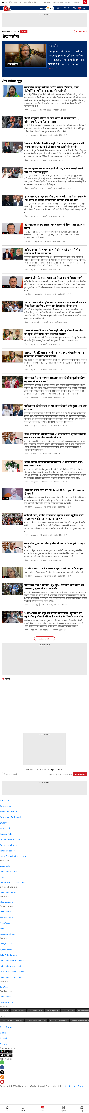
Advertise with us (8, 811)
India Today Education (9, 871)
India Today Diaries (8, 892)
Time (2, 928)
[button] (81, 1109)
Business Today (58, 2)
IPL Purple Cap (68, 1011)
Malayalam (47, 2)
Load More (45, 638)
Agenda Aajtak (6, 949)
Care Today (4, 987)
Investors (5, 822)
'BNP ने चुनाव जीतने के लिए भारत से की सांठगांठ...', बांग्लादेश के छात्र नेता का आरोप (51, 119)
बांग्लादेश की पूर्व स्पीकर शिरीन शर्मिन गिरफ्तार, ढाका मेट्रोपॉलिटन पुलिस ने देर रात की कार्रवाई (51, 88)
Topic (15, 31)
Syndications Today (74, 1086)
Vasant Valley (5, 866)
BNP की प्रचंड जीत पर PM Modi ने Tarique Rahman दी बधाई (54, 491)
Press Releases (7, 850)
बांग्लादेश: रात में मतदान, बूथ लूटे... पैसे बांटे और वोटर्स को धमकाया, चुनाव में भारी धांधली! (54, 586)
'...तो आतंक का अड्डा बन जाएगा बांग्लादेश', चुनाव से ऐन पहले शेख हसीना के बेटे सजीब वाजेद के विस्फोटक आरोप (53, 614)
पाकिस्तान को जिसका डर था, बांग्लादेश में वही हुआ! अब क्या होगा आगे (55, 407)
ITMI (2, 877)
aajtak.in (34, 110)
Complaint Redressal (10, 817)
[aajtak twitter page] (2, 1072)
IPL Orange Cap (52, 1011)
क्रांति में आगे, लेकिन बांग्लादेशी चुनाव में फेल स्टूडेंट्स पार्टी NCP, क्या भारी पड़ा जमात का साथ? (53, 516)
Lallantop (68, 2)
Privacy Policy (6, 834)
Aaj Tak (4, 2)
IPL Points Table (18, 1011)
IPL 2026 (5, 1011)
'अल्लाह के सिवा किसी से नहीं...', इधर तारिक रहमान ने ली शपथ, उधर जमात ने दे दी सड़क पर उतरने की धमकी (54, 144)
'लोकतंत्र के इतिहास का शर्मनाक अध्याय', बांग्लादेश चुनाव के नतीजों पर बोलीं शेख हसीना (54, 354)
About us (4, 800)
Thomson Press (6, 902)
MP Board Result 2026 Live (36, 1020)
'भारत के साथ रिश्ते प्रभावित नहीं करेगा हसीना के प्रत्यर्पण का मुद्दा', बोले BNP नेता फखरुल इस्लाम (53, 332)
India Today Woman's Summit (12, 960)
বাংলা (15, 2)
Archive (3, 1043)
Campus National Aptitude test (12, 883)
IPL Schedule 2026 (35, 1011)
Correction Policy (8, 845)
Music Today (5, 923)
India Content (5, 996)
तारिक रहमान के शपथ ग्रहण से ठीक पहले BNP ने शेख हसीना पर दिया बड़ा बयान (52, 251)
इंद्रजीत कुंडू (34, 604)
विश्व (26, 110)
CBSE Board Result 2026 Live (12, 1020)
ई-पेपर (10, 2)
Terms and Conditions (11, 839)
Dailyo (3, 1032)
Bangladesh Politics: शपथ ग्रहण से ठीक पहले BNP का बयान (55, 226)
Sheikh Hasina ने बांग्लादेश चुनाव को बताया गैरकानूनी (54, 568)
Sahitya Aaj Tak (6, 944)
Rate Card (5, 828)
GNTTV (39, 2)
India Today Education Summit (12, 977)
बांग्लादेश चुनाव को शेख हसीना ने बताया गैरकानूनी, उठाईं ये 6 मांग (55, 544)
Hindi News (6, 31)
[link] (85, 2)
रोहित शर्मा (34, 630)
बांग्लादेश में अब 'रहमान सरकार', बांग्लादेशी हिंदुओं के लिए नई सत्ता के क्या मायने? (54, 379)
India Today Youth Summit (10, 966)
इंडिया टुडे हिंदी (32, 2)
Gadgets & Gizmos (7, 934)
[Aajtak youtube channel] (2, 1082)
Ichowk (3, 1038)
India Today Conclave (8, 955)
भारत (26, 397)
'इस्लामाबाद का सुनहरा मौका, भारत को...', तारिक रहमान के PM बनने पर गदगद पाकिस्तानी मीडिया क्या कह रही (55, 198)
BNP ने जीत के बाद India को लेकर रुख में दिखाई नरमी (53, 277)
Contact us (5, 806)
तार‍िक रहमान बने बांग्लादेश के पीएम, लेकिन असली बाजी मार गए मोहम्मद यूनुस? (54, 170)
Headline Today (6, 1002)
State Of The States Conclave (12, 971)
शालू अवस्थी (35, 322)
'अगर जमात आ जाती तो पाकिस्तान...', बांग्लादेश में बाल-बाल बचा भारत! (53, 463)
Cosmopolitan (5, 912)
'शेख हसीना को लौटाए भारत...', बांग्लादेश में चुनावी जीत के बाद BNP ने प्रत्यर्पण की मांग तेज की (55, 435)
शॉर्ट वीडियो (28, 241)
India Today (23, 2)
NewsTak (76, 2)
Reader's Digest (6, 917)
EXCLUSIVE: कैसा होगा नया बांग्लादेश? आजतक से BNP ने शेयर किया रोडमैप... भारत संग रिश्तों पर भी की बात (55, 304)
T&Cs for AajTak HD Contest (14, 856)
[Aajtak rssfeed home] (2, 1077)
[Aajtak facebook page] (2, 1067)
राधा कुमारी (34, 425)
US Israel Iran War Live (58, 1020)
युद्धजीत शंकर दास (37, 188)
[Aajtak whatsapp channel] (2, 1062)
